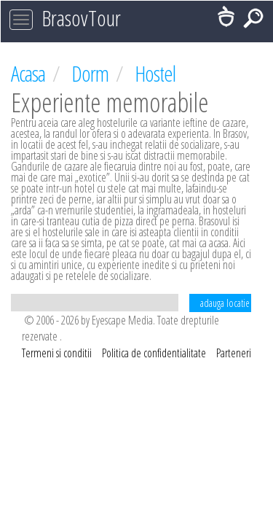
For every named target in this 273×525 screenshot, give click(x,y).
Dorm (91, 73)
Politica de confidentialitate (155, 353)
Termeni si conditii (58, 353)
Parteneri (233, 353)
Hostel (155, 73)
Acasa (30, 73)
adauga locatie (225, 303)
